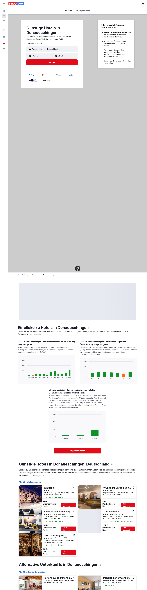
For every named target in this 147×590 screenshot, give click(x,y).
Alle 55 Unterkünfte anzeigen (32, 572)
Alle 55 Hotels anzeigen (30, 482)
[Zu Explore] (4, 30)
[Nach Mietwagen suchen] (4, 20)
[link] (77, 450)
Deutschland (36, 275)
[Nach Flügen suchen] (4, 10)
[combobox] (35, 43)
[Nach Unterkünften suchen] (4, 15)
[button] (4, 3)
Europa (26, 275)
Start (19, 275)
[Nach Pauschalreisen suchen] (4, 25)
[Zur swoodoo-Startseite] (16, 3)
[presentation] (112, 464)
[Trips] (4, 37)
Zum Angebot (66, 505)
